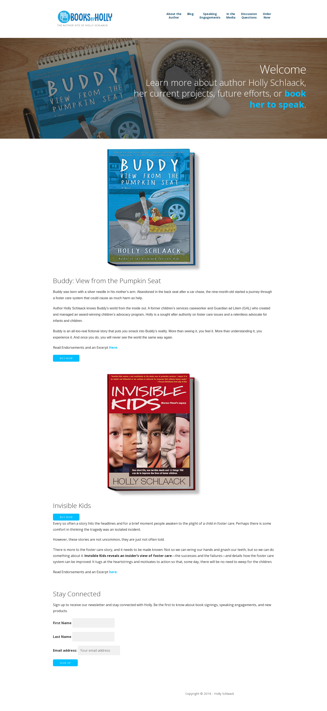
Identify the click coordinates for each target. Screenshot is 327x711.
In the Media (230, 16)
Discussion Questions (249, 16)
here (113, 572)
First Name (62, 623)
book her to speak (278, 98)
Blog (190, 14)
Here (113, 347)
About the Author (173, 16)
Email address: (65, 650)
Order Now (267, 16)
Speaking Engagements (210, 16)
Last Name (62, 636)
